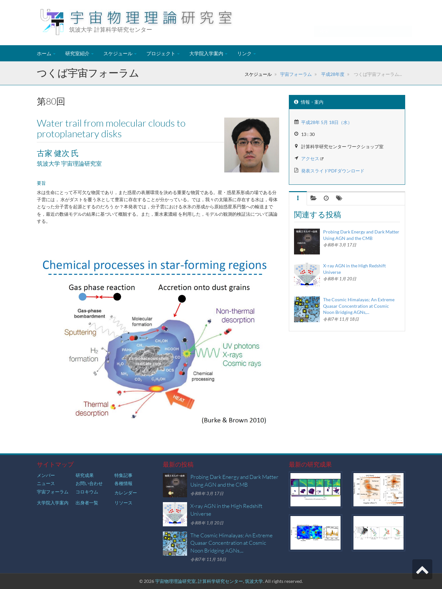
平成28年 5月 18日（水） (326, 122)
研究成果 (85, 475)
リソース (123, 502)
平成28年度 (332, 74)
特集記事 (123, 475)
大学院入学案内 (208, 53)
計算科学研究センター (220, 581)
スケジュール (120, 53)
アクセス (310, 158)
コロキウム (87, 491)
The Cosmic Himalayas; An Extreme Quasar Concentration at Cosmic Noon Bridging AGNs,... (359, 306)
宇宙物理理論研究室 (175, 581)
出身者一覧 (87, 502)
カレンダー (125, 492)
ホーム (46, 53)
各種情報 (123, 483)
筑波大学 (254, 581)
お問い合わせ (89, 483)
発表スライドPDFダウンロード (332, 170)
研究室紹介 (79, 53)
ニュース (46, 483)
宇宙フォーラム (296, 74)
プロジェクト (163, 53)
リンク (246, 53)
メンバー (46, 475)
